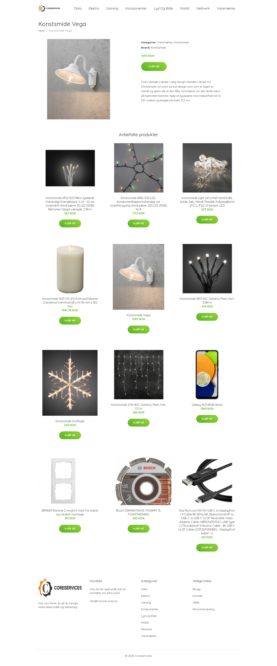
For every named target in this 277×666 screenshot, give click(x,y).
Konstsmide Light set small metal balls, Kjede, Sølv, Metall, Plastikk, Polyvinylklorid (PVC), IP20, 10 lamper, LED (207, 205)
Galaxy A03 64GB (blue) (207, 408)
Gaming (112, 10)
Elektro (94, 10)
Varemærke (226, 10)
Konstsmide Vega (138, 319)
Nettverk (203, 10)
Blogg (196, 593)
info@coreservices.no (104, 605)
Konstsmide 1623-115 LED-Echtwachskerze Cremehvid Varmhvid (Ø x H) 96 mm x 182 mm (70, 306)
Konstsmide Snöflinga (70, 425)
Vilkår (196, 606)
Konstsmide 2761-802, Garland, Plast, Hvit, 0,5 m (138, 410)
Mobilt (184, 10)
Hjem (41, 34)
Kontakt (198, 600)
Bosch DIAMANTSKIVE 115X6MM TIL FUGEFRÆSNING (138, 516)
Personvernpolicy (204, 613)
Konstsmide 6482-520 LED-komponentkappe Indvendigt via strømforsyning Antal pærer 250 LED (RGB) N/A (138, 207)
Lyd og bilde (163, 10)
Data (78, 10)
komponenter (136, 10)
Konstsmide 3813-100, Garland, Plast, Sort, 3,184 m (207, 304)
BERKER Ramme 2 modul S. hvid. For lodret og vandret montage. (70, 516)
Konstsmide (181, 46)
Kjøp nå (154, 70)
